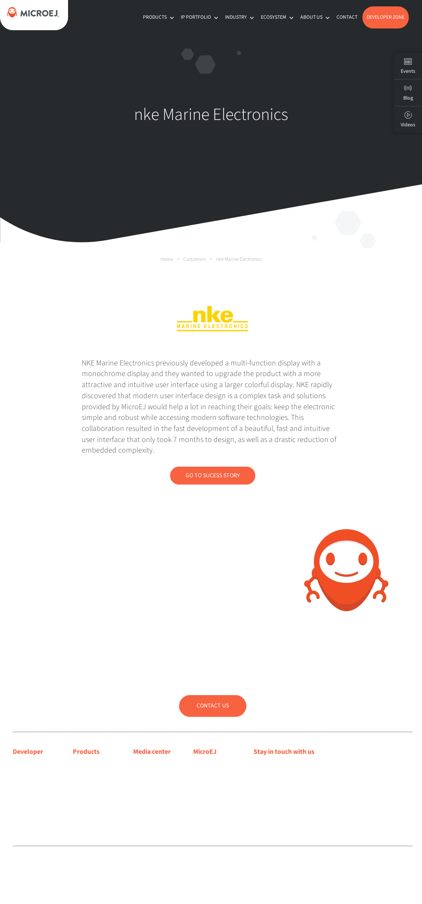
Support (24, 788)
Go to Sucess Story (212, 475)
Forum (22, 799)
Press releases (152, 777)
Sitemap (213, 864)
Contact (346, 17)
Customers (194, 259)
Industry (240, 17)
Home (166, 259)
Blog (199, 777)
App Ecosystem (93, 788)
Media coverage (155, 766)
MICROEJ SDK (91, 777)
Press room (148, 788)
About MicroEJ (213, 766)
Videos (408, 119)
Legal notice (156, 864)
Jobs (199, 810)
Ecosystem (278, 17)
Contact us (213, 706)
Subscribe (283, 785)
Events (408, 66)
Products (159, 17)
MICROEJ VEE (91, 766)
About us (315, 17)
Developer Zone (386, 17)
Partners (204, 799)
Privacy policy (186, 864)
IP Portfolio (200, 17)
